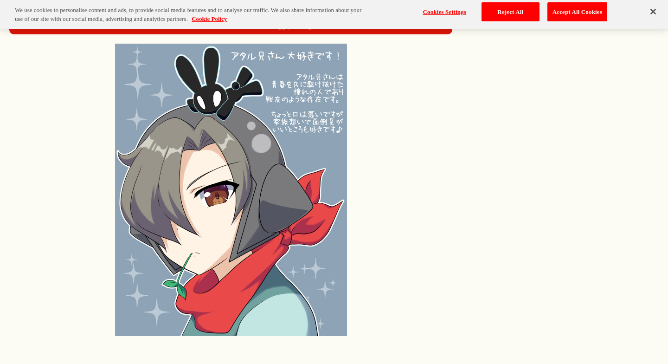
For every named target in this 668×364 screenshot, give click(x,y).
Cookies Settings (444, 9)
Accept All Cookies (577, 9)
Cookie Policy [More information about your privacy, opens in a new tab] (209, 16)
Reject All (510, 9)
